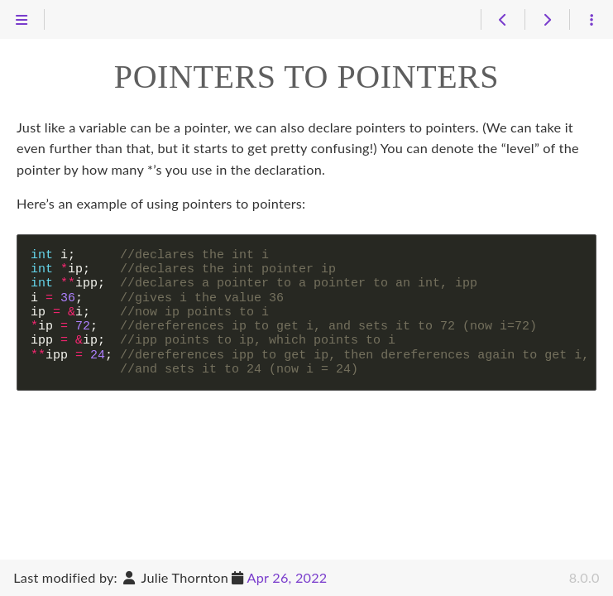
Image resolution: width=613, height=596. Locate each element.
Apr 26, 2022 (287, 577)
